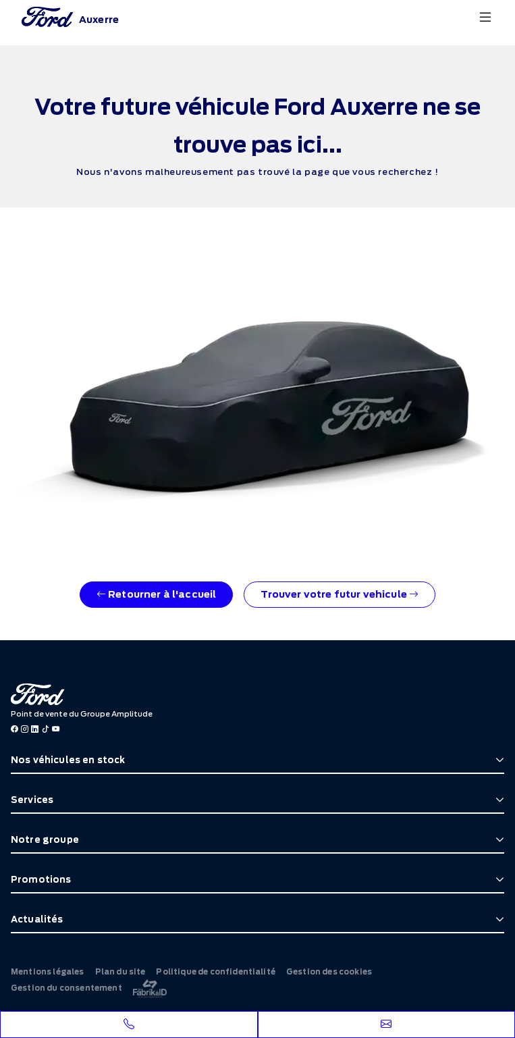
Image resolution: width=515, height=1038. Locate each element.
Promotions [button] (41, 880)
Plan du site (120, 972)
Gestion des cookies (329, 972)
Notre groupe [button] (45, 840)
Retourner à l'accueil (157, 594)
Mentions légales (47, 972)
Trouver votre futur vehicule (339, 594)
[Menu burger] (485, 17)
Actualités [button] (37, 919)
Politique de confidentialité (215, 972)
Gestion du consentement (66, 988)
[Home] (70, 17)
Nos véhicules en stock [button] (68, 760)
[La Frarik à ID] (150, 988)
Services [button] (32, 800)
